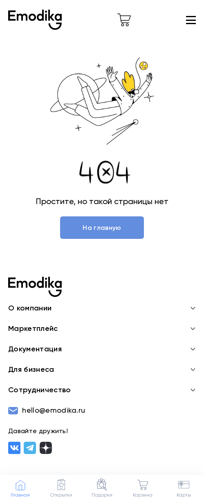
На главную (102, 228)
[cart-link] (124, 20)
